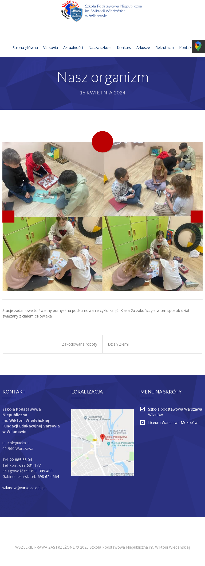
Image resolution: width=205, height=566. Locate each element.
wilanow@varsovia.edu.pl (23, 487)
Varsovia (50, 41)
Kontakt (186, 41)
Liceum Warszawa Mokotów (173, 422)
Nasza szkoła (100, 41)
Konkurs (124, 41)
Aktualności (73, 41)
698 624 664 (48, 476)
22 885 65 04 (21, 459)
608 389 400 (42, 470)
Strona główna (25, 41)
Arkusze (143, 41)
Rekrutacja (164, 41)
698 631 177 (30, 465)
